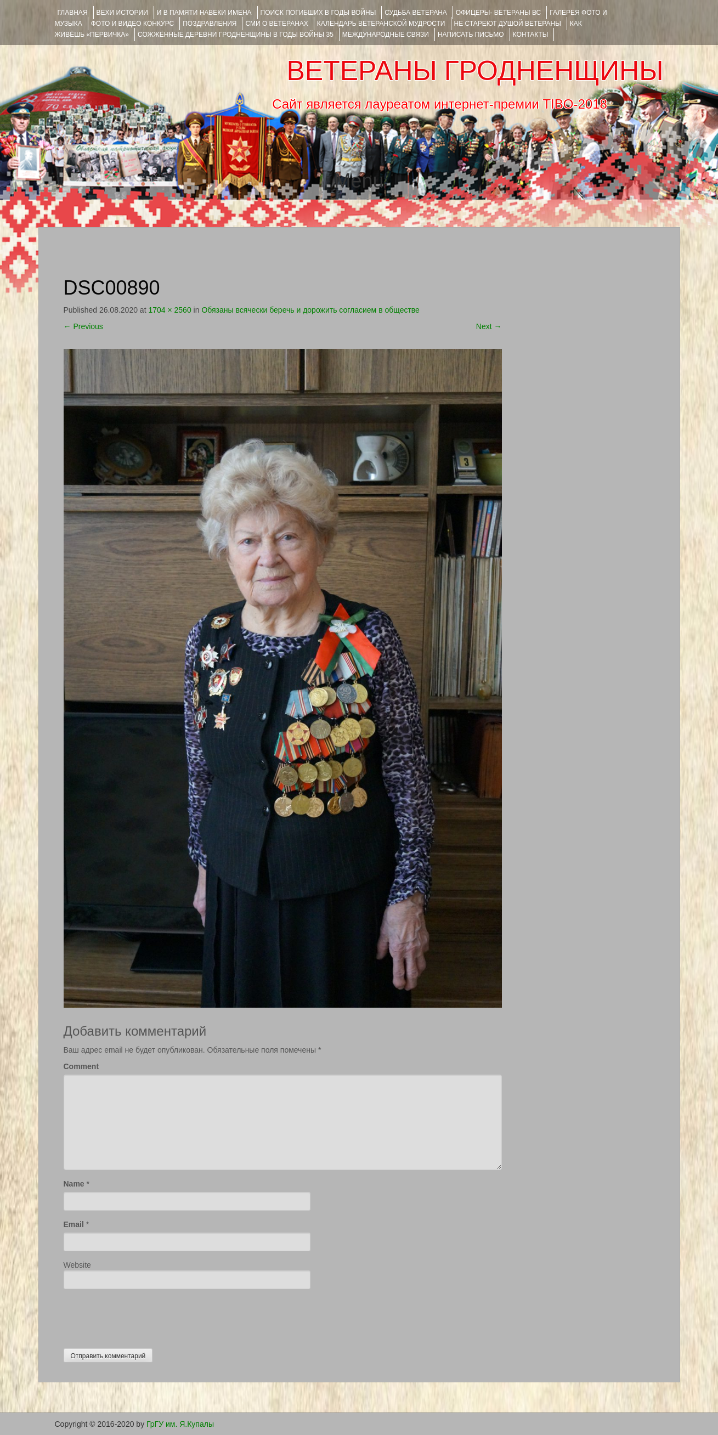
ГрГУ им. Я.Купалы (180, 1424)
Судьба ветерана (416, 12)
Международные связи (385, 34)
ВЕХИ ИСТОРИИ (122, 12)
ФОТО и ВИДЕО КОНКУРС (132, 23)
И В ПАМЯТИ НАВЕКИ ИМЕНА (204, 12)
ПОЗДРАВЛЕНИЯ (209, 23)
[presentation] (147, 1316)
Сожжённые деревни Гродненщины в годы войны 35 (235, 34)
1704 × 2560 (169, 310)
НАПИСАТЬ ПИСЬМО (471, 34)
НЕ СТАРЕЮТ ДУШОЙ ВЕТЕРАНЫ (507, 23)
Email (74, 1224)
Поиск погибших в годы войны (318, 12)
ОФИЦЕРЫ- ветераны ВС (498, 12)
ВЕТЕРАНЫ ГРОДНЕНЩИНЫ (474, 71)
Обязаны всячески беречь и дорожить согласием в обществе (310, 310)
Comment (81, 1066)
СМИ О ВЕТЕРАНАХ (276, 23)
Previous (83, 326)
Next (489, 326)
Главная (73, 12)
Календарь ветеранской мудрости (381, 23)
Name (74, 1183)
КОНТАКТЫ (531, 34)
